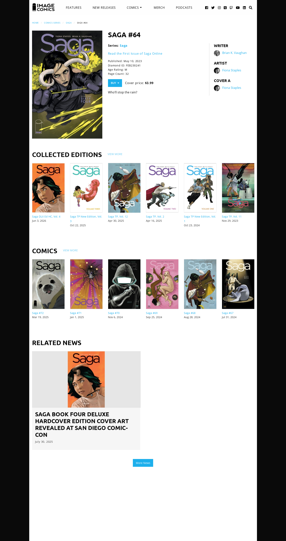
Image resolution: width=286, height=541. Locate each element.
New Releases (104, 8)
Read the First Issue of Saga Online (135, 53)
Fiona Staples (231, 70)
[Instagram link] (219, 7)
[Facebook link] (206, 7)
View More (115, 154)
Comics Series (52, 22)
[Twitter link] (213, 7)
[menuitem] (73, 7)
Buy (115, 83)
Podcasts (184, 8)
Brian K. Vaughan (234, 53)
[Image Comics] (43, 7)
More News (143, 463)
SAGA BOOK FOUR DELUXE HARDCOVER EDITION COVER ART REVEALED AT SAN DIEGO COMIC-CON (82, 424)
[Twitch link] (231, 7)
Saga (69, 22)
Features (73, 8)
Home (35, 22)
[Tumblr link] (225, 7)
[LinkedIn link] (244, 7)
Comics (133, 8)
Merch (159, 8)
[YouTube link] (238, 7)
